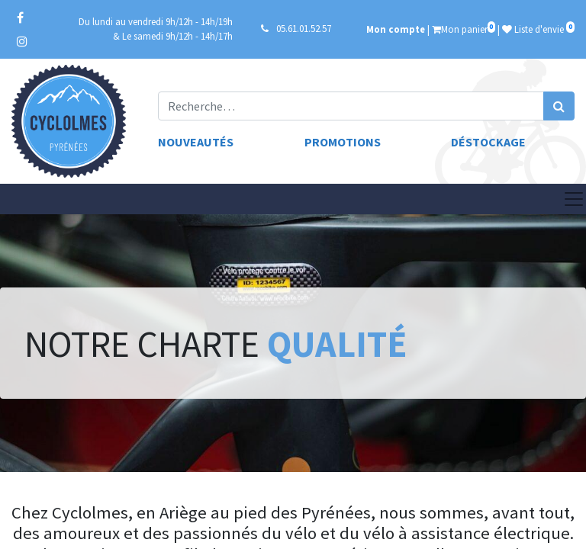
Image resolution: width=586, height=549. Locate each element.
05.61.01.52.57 (303, 28)
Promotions (342, 141)
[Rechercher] (559, 106)
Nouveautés (195, 141)
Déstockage (488, 141)
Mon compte (395, 29)
